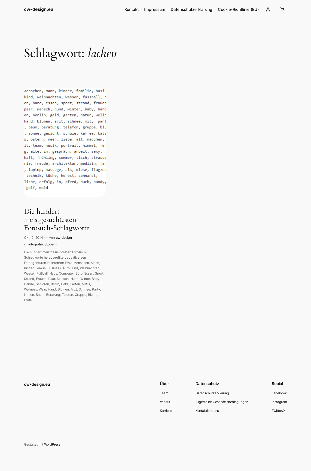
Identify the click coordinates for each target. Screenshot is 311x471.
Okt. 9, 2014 (33, 237)
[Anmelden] (268, 9)
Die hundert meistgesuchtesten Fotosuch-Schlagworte (57, 220)
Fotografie (35, 244)
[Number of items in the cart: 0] (282, 9)
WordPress (52, 444)
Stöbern (51, 244)
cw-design (64, 237)
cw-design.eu (38, 9)
